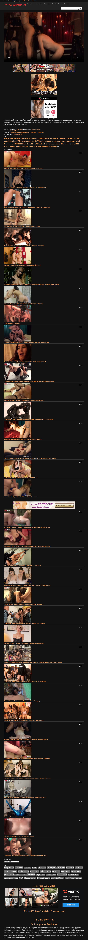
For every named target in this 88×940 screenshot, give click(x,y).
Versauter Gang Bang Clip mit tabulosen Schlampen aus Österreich (23, 168)
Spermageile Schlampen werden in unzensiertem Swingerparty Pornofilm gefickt (27, 527)
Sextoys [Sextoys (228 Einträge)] (54, 146)
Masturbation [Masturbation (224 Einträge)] (56, 144)
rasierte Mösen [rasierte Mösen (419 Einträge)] (35, 146)
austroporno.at (15, 1)
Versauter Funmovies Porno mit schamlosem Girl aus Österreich (22, 265)
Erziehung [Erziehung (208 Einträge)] (47, 141)
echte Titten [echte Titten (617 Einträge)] (37, 141)
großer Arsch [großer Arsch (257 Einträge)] (75, 141)
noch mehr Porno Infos (10, 125)
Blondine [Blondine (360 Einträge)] (38, 138)
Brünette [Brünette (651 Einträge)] (54, 138)
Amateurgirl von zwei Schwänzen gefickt (15, 817)
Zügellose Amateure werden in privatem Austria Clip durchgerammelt (23, 245)
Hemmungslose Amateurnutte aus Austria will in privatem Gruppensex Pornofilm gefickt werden (31, 284)
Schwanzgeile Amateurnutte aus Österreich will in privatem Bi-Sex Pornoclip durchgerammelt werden (33, 662)
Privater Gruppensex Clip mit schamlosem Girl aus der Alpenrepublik (23, 720)
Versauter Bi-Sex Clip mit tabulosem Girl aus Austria (19, 836)
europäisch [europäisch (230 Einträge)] (55, 141)
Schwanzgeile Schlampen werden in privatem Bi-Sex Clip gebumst (23, 439)
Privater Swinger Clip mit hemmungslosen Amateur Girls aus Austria (23, 604)
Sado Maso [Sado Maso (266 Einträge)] (46, 146)
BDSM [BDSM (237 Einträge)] (31, 138)
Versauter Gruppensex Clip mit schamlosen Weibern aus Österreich (23, 303)
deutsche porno (32, 1)
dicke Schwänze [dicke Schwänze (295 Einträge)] (10, 871)
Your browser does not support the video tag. (44, 37)
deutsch (17, 132)
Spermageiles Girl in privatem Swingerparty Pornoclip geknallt (22, 226)
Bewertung (38, 4)
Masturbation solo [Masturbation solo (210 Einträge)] (68, 144)
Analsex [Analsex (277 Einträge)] (25, 138)
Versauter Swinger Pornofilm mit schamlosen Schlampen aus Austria (23, 400)
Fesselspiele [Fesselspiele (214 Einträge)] (65, 141)
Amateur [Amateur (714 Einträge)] (18, 138)
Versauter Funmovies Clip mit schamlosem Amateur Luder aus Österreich (25, 187)
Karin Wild (13, 131)
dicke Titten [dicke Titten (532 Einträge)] (17, 141)
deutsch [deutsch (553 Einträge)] (70, 138)
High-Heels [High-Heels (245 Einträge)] (26, 144)
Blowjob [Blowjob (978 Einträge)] (46, 138)
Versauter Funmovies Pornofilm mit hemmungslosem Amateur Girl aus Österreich (27, 778)
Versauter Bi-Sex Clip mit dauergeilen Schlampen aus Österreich (22, 565)
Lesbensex (33, 132)
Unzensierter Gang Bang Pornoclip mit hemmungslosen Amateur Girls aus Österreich (28, 419)
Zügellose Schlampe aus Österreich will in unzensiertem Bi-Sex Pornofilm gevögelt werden (30, 458)
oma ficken (23, 1)
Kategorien (30, 4)
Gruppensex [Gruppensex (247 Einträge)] (8, 144)
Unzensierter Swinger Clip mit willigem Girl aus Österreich (20, 477)
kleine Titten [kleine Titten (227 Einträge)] (36, 144)
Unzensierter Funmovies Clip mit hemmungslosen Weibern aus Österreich (25, 855)
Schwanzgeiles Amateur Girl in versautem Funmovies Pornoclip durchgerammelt (27, 585)
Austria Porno (18, 134)
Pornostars (47, 4)
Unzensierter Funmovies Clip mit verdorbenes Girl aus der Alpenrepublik (25, 681)
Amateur (12, 132)
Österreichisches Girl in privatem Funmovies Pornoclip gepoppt (22, 701)
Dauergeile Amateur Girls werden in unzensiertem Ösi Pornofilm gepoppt (25, 361)
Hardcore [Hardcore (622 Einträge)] (18, 144)
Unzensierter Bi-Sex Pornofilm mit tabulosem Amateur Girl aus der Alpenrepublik (27, 546)
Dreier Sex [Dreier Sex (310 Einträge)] (27, 141)
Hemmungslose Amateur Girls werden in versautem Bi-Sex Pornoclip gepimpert (27, 758)
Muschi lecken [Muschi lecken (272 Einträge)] (9, 146)
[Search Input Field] (69, 8)
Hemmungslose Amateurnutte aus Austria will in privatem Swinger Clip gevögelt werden (29, 381)
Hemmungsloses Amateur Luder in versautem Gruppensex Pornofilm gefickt (26, 739)
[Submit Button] (80, 8)
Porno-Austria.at (15, 5)
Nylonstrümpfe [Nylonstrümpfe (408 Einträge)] (21, 146)
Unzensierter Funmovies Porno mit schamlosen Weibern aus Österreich (24, 623)
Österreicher (40, 132)
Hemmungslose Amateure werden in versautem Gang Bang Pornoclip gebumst (26, 342)
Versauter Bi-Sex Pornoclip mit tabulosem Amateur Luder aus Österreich (24, 797)
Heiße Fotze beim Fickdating (12, 323)
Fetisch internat (24, 132)
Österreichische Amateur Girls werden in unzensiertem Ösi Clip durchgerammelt (27, 207)
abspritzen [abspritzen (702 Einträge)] (8, 138)
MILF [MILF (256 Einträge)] (77, 144)
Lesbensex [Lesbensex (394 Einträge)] (45, 144)
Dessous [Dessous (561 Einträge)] (63, 138)
